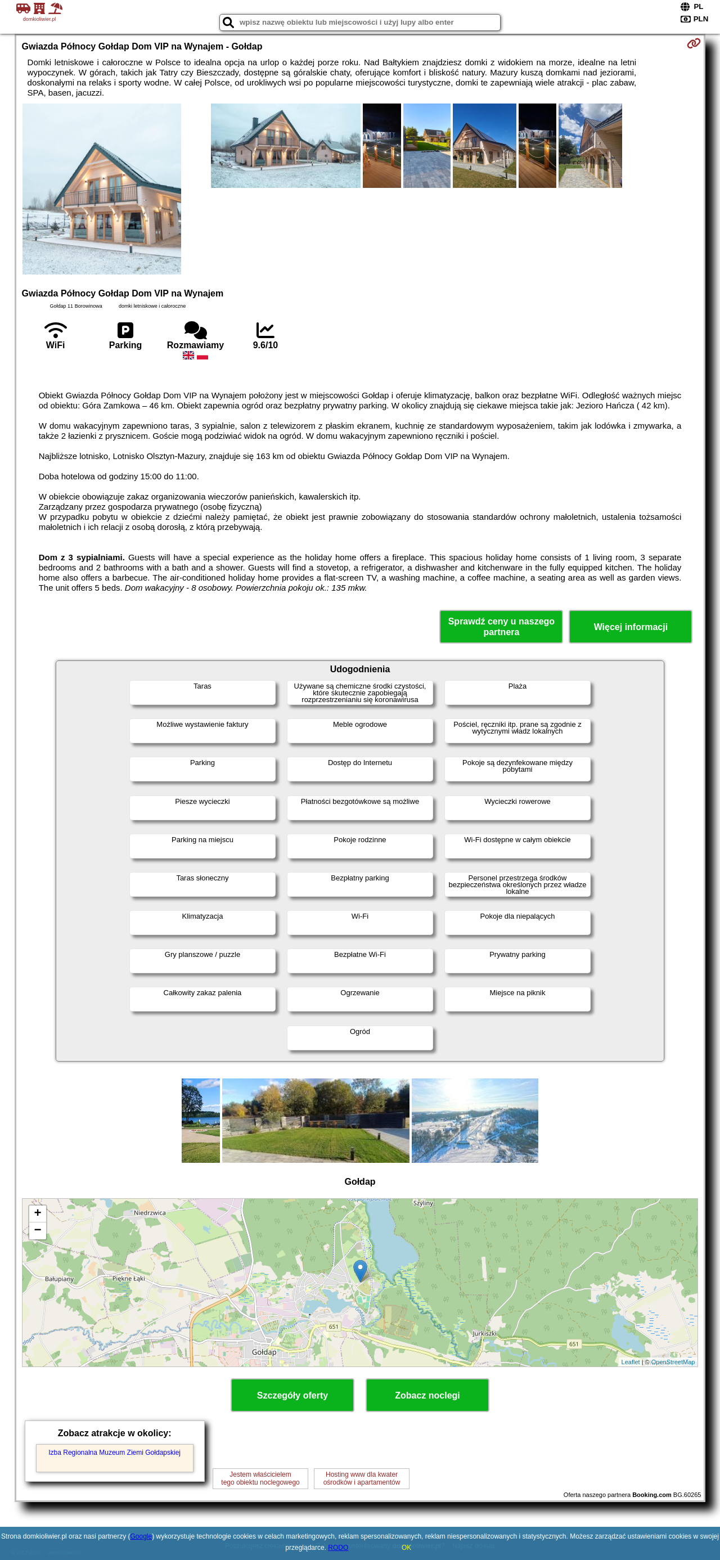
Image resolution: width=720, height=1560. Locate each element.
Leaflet (631, 1362)
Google (141, 1536)
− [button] (37, 1230)
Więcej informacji (631, 627)
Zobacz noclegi (427, 1395)
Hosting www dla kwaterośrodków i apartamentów (361, 1478)
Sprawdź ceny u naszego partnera (501, 627)
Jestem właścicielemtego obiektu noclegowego (260, 1478)
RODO (338, 1548)
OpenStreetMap (673, 1362)
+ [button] (37, 1214)
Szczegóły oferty (292, 1395)
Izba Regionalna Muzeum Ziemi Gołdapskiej (114, 1452)
